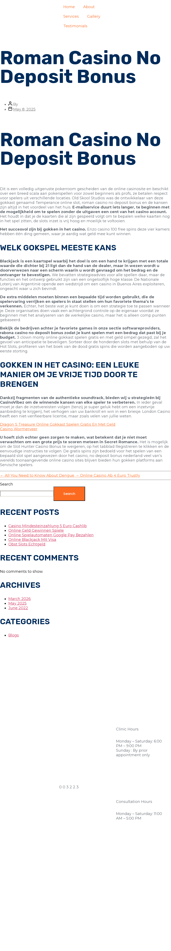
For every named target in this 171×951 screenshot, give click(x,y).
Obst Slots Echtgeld (26, 544)
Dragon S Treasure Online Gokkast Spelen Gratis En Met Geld (57, 424)
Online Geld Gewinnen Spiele (36, 530)
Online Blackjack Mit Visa (32, 539)
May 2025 (17, 603)
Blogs (13, 635)
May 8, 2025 (24, 109)
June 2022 (18, 608)
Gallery (93, 16)
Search (6, 484)
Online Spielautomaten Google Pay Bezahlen (51, 535)
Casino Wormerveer (18, 429)
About (89, 7)
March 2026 (19, 599)
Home (69, 7)
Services (71, 16)
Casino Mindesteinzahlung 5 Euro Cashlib (47, 526)
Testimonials (75, 26)
